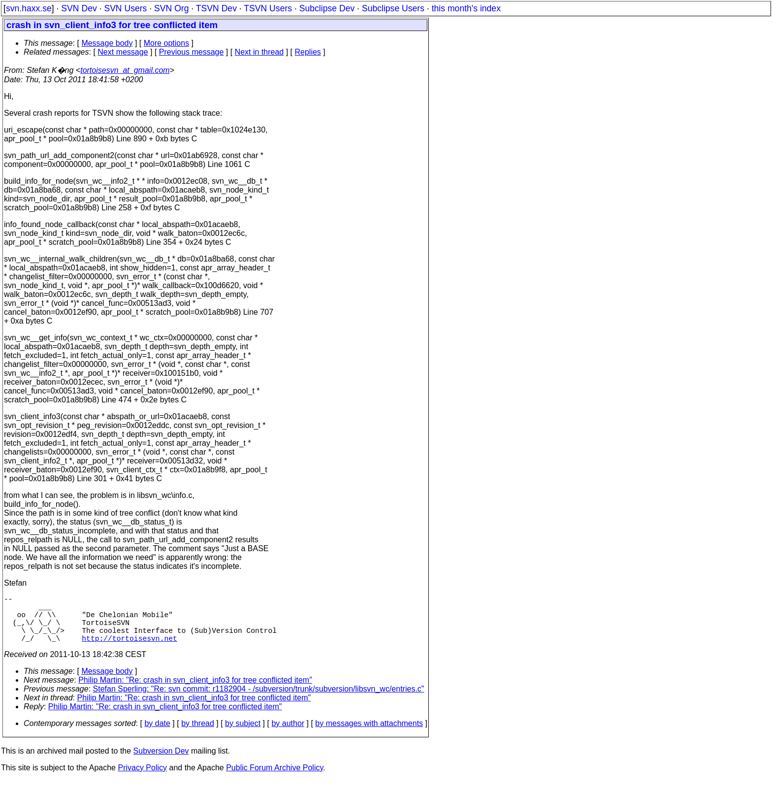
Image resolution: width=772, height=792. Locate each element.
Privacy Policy (142, 779)
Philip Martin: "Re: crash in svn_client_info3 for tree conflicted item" (195, 692)
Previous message (191, 52)
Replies (308, 52)
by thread (197, 735)
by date (157, 735)
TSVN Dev (216, 8)
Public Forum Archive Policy (274, 779)
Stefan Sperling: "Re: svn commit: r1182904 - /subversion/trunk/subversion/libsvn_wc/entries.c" (258, 700)
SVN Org (171, 8)
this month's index (466, 8)
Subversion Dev (161, 763)
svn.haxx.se (29, 8)
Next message (122, 52)
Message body (106, 43)
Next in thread (259, 52)
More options (167, 43)
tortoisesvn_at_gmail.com (124, 70)
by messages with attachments (369, 735)
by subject (242, 735)
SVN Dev (78, 8)
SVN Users (125, 8)
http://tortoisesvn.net (129, 650)
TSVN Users (268, 8)
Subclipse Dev (326, 8)
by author (287, 735)
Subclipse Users (393, 8)
